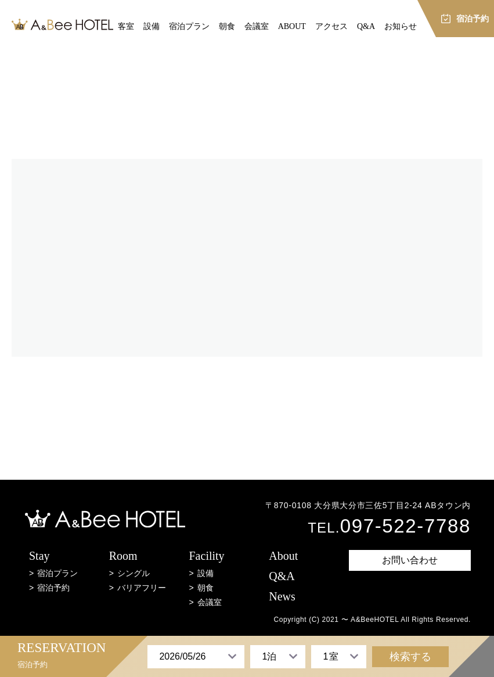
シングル (133, 573)
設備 (151, 26)
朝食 (227, 26)
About (283, 556)
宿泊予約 (53, 587)
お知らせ (400, 26)
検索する (410, 656)
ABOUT (292, 26)
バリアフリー (141, 587)
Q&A (366, 26)
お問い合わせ (410, 560)
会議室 (256, 26)
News (282, 597)
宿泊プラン (189, 26)
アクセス (331, 26)
